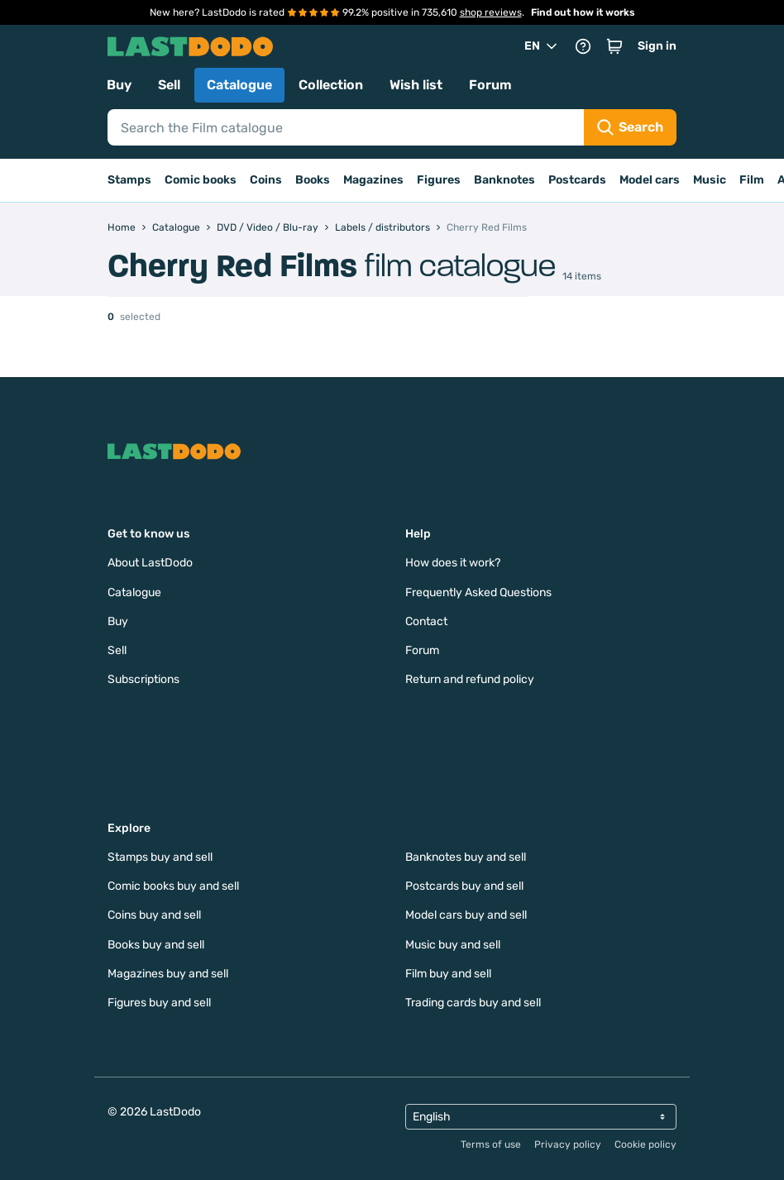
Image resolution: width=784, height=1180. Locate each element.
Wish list (416, 85)
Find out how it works (583, 12)
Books (312, 180)
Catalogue (239, 85)
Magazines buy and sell (168, 974)
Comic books (201, 180)
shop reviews (491, 12)
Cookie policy (645, 1144)
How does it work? (452, 563)
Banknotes (504, 180)
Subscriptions (143, 679)
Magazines (373, 180)
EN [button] (542, 46)
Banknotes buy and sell (465, 857)
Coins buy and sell (154, 915)
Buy (119, 85)
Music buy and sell (452, 945)
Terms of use (491, 1144)
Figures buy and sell (159, 1003)
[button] (614, 46)
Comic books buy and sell (173, 886)
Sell (169, 85)
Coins (266, 180)
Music (709, 180)
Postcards (577, 180)
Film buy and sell (448, 974)
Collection (331, 85)
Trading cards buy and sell (473, 1003)
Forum (490, 85)
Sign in (657, 46)
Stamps (129, 180)
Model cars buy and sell (466, 915)
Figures (439, 180)
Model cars (649, 180)
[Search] (346, 127)
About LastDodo (150, 563)
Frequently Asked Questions (478, 592)
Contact (426, 621)
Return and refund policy (469, 679)
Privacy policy (567, 1144)
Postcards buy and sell (464, 886)
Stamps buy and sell (160, 857)
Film (751, 180)
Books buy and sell (156, 945)
